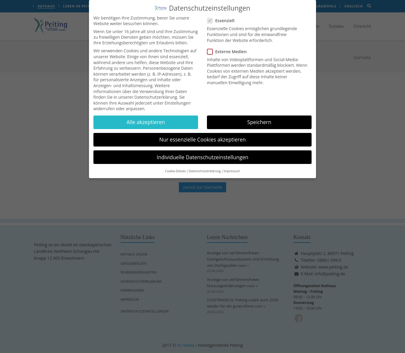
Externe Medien (228, 47)
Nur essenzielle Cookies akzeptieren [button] (202, 135)
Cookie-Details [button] (175, 167)
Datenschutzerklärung (156, 92)
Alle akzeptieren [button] (146, 117)
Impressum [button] (231, 167)
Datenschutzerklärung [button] (205, 167)
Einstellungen (178, 98)
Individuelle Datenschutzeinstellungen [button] (202, 152)
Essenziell (222, 16)
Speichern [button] (259, 117)
